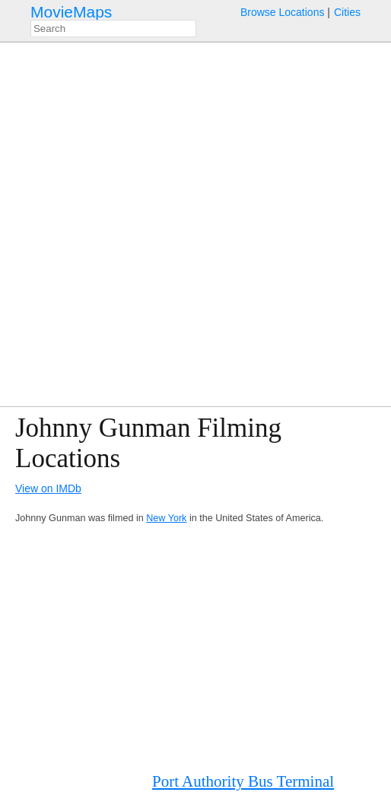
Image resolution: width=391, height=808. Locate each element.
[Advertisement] (195, 648)
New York (166, 518)
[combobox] (113, 28)
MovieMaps (71, 12)
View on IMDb (48, 488)
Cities (347, 12)
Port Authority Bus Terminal (243, 781)
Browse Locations (282, 12)
